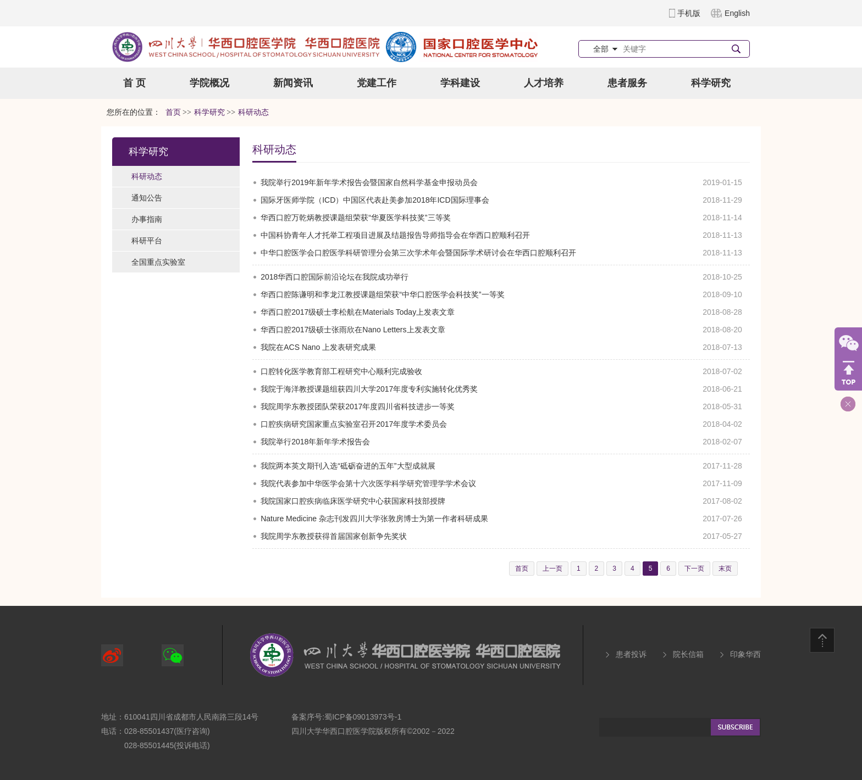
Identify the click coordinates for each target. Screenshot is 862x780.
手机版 (688, 13)
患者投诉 (631, 654)
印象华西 (745, 654)
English (737, 13)
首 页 (134, 82)
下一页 (694, 568)
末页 (725, 568)
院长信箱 (688, 654)
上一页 (552, 568)
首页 (173, 112)
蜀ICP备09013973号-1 (362, 716)
